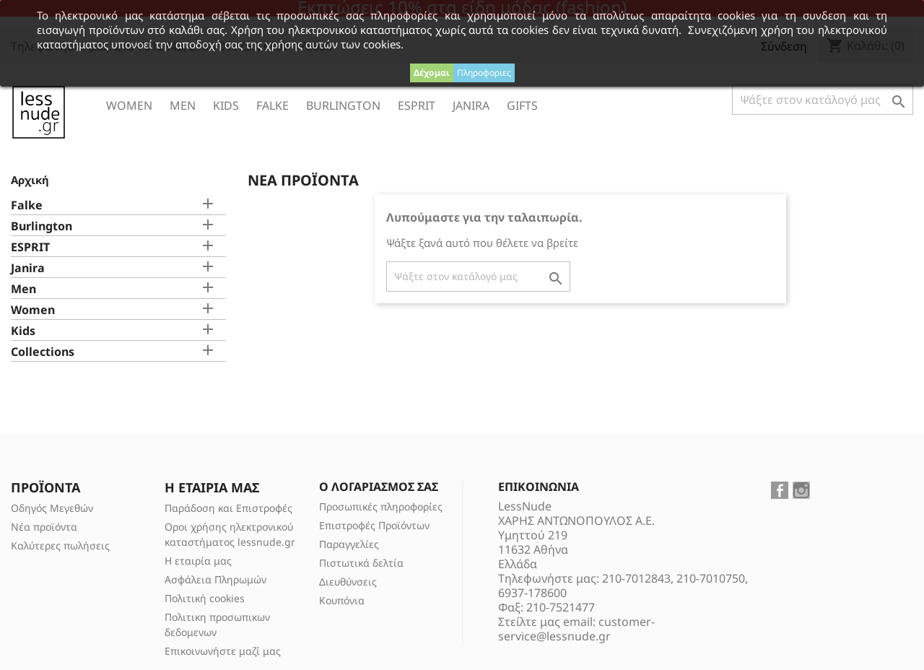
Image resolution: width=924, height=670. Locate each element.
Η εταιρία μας (198, 560)
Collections (42, 352)
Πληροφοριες (484, 72)
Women (129, 105)
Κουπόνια (342, 600)
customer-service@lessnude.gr (576, 629)
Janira (471, 105)
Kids (226, 105)
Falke (272, 105)
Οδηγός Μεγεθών (52, 508)
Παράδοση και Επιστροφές (228, 508)
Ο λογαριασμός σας (378, 487)
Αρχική (30, 180)
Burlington (343, 105)
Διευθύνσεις (348, 581)
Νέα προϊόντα (44, 527)
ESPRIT (416, 105)
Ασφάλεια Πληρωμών (215, 579)
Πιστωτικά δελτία (361, 563)
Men (183, 105)
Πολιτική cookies (205, 598)
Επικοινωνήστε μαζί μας (223, 651)
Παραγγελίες (349, 544)
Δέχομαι (432, 72)
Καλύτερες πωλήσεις (60, 545)
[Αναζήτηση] (822, 99)
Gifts (522, 105)
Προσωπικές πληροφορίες (381, 506)
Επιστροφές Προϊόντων (374, 525)
